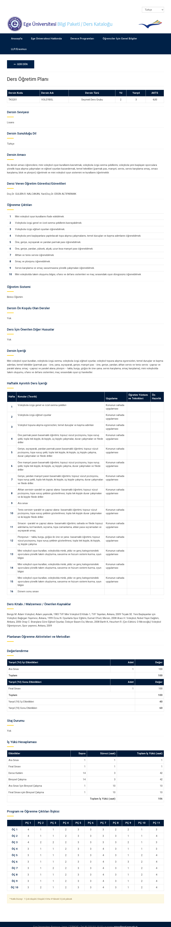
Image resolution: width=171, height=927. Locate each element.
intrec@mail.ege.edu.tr (126, 921)
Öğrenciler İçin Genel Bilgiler (120, 33)
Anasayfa (16, 33)
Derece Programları (82, 33)
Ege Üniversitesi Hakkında (46, 33)
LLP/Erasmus (19, 43)
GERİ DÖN (21, 59)
